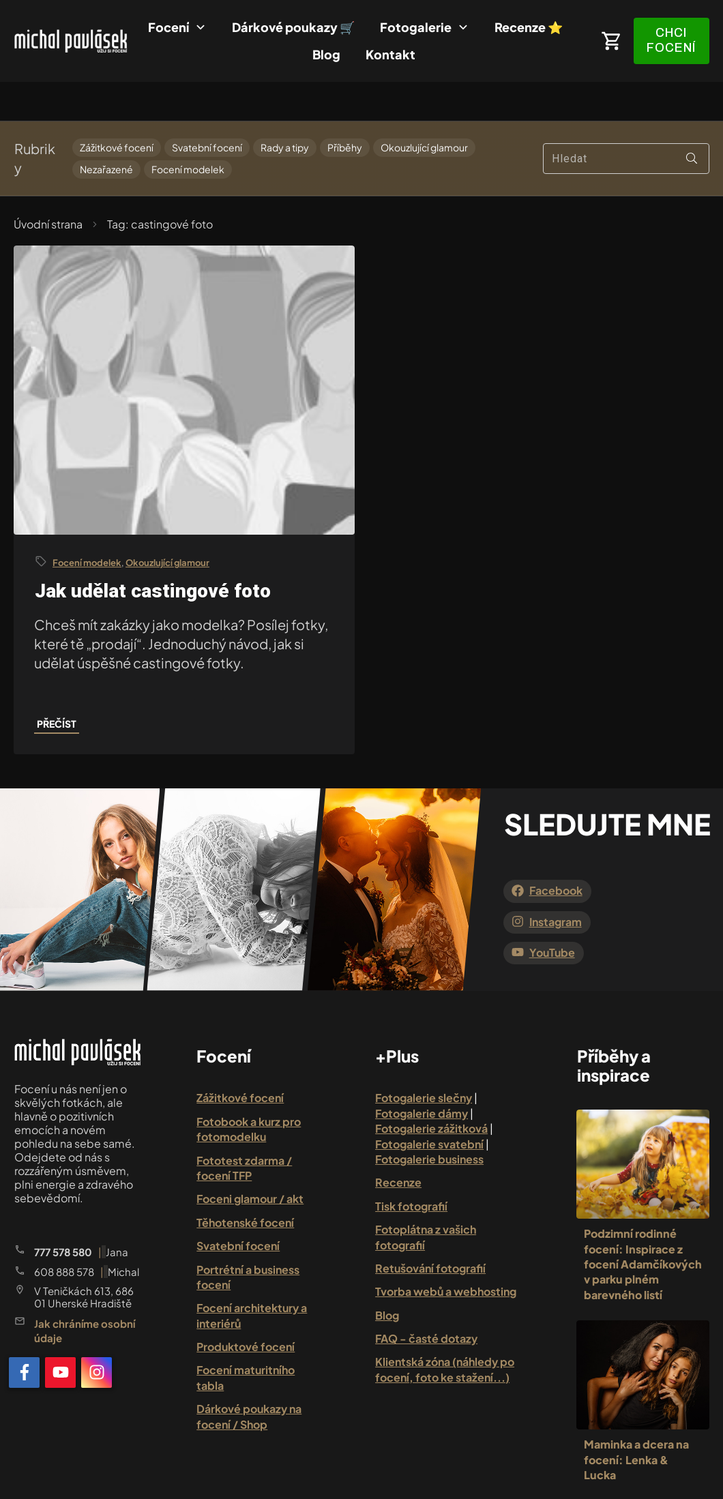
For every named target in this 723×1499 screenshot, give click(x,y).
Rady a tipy (285, 109)
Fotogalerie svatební (429, 1104)
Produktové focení (245, 1308)
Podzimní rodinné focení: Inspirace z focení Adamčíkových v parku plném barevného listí (643, 1225)
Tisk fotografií (411, 1167)
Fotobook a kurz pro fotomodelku (248, 1090)
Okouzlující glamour (424, 109)
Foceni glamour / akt (250, 1160)
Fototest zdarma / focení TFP (244, 1128)
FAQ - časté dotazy (426, 1299)
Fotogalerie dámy (421, 1074)
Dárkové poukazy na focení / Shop (248, 1377)
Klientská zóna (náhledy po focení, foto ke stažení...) (444, 1330)
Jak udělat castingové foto (153, 552)
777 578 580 (63, 1212)
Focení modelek (187, 130)
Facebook (555, 851)
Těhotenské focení (245, 1183)
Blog (387, 1275)
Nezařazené (106, 130)
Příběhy (344, 109)
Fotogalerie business (429, 1120)
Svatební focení (207, 109)
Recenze (398, 1143)
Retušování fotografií (430, 1229)
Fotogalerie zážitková (431, 1089)
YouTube (552, 913)
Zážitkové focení (116, 109)
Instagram (555, 882)
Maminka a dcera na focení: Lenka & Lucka (636, 1420)
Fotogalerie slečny (423, 1059)
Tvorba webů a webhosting (445, 1252)
